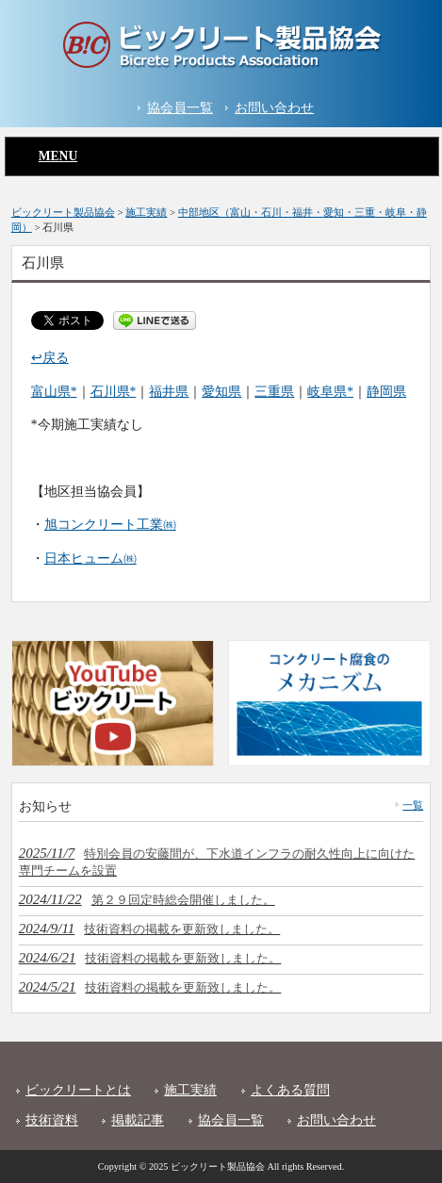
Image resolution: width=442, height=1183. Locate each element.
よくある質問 (290, 1090)
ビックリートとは (78, 1090)
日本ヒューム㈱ (90, 558)
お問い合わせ (274, 108)
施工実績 (190, 1090)
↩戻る (50, 358)
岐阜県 (327, 392)
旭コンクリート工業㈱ (110, 525)
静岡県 (386, 392)
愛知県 (221, 392)
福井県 (168, 392)
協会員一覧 (180, 108)
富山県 (51, 392)
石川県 (110, 392)
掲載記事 (137, 1120)
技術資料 (51, 1120)
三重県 (274, 392)
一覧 (412, 805)
